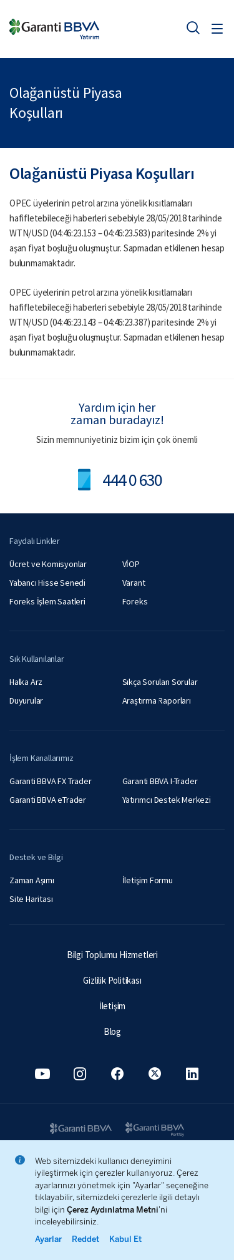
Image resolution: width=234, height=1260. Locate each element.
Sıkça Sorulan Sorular (160, 681)
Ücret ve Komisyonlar (48, 563)
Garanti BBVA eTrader (47, 799)
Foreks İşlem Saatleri (47, 601)
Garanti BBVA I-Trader (160, 781)
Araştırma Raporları (156, 700)
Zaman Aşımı (31, 880)
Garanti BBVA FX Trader (50, 781)
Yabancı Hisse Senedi (47, 582)
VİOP (131, 563)
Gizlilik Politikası (112, 980)
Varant (133, 582)
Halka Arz (25, 681)
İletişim (112, 1006)
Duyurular (26, 700)
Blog (112, 1031)
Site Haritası (30, 898)
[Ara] (193, 27)
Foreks (135, 601)
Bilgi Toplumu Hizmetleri (112, 955)
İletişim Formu (147, 880)
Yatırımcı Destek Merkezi (166, 799)
